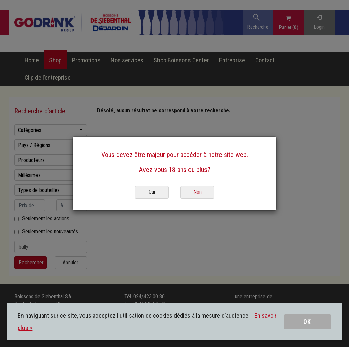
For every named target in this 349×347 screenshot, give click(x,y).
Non (197, 192)
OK (307, 321)
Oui (152, 192)
